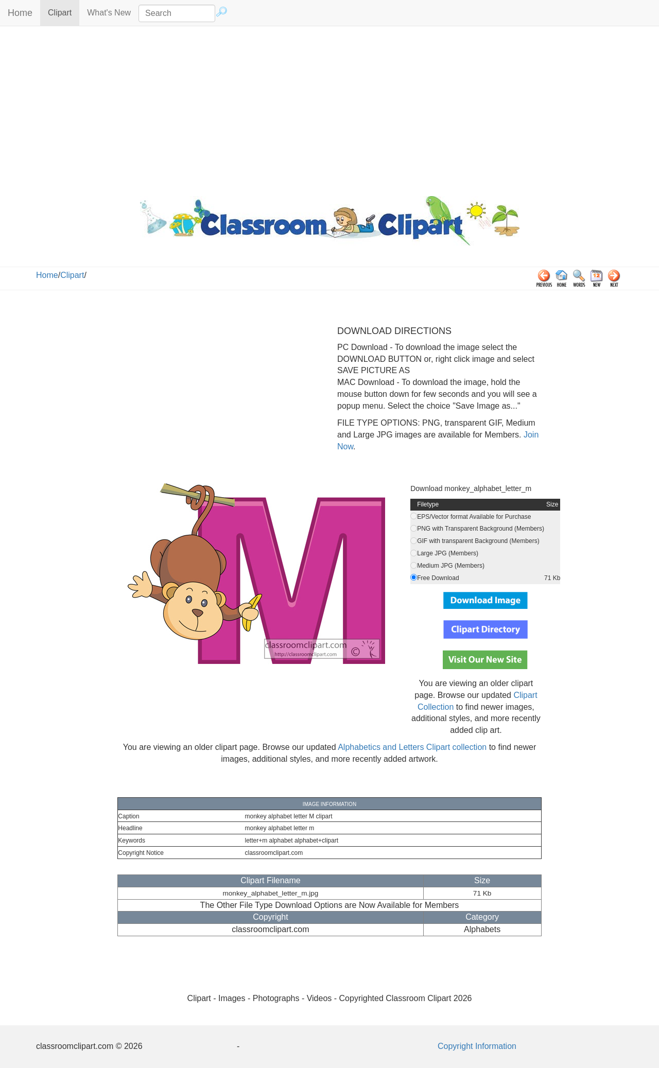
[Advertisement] (329, 109)
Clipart (63, 12)
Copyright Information (477, 1046)
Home (20, 13)
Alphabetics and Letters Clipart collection (412, 747)
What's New (109, 12)
